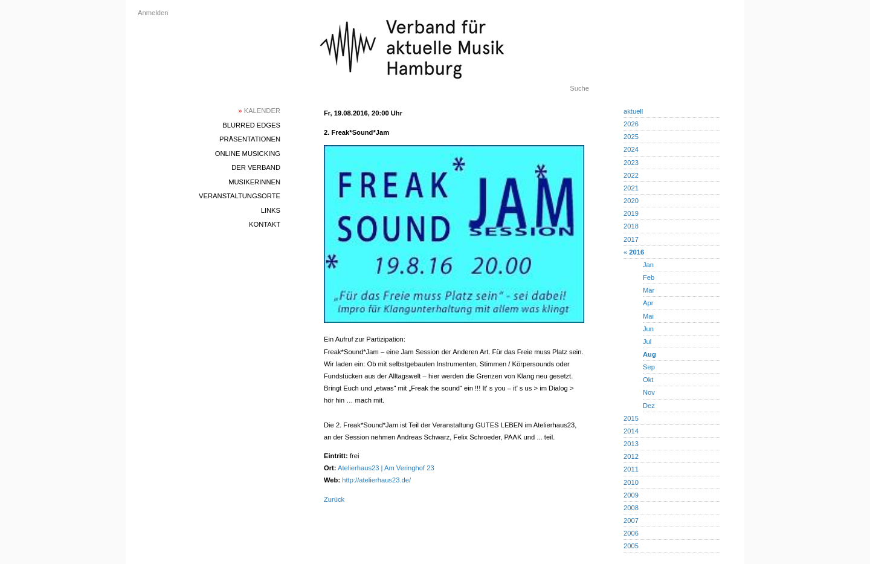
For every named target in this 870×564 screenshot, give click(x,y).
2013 (631, 443)
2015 (631, 418)
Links (270, 210)
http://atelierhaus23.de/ (376, 480)
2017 (631, 239)
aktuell (633, 111)
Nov (649, 392)
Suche (579, 88)
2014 (631, 431)
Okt (648, 379)
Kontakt (264, 224)
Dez (649, 405)
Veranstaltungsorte (239, 195)
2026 (631, 124)
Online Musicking (247, 153)
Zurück (334, 499)
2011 (631, 469)
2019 (631, 213)
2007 (631, 520)
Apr (648, 302)
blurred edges (251, 125)
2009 (631, 495)
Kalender (259, 110)
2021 (631, 188)
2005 (631, 545)
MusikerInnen (254, 182)
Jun (648, 328)
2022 (631, 175)
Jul (647, 341)
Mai (648, 316)
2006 (631, 533)
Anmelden (153, 12)
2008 (631, 507)
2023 (631, 162)
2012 (631, 456)
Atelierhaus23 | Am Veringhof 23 (386, 468)
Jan (648, 264)
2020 (631, 200)
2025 (631, 136)
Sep (649, 367)
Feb (648, 277)
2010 (631, 482)
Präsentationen (249, 139)
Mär (648, 290)
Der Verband (255, 167)
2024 (631, 149)
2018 (631, 226)
